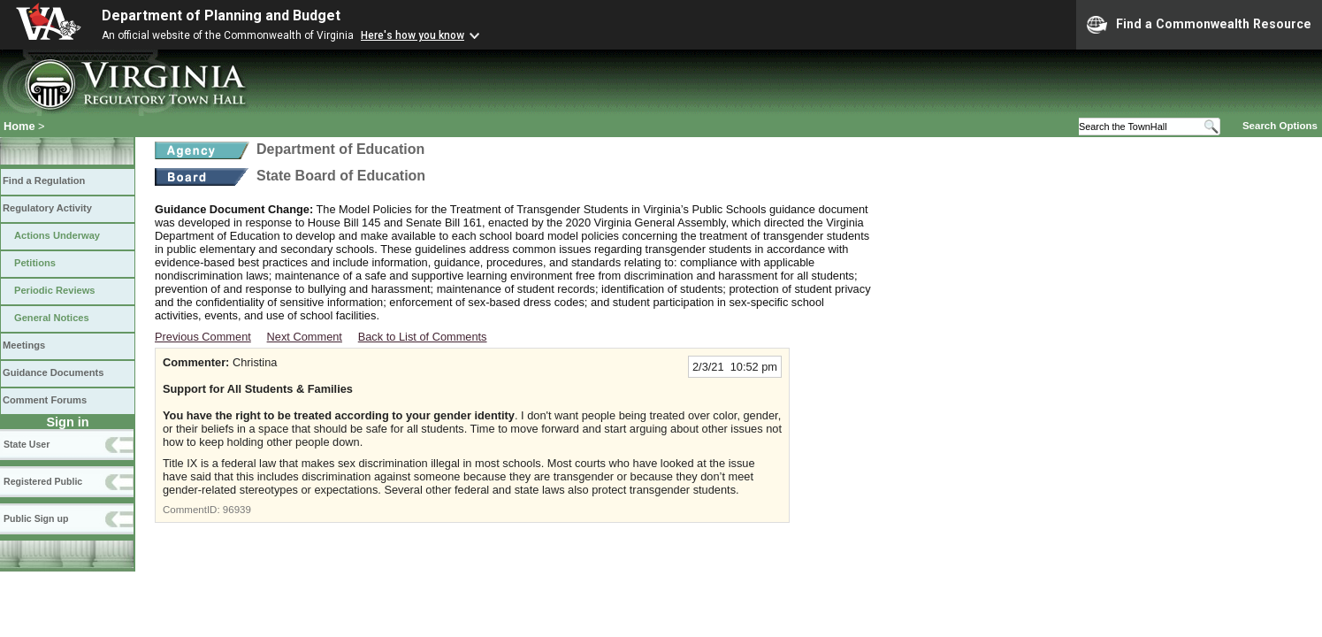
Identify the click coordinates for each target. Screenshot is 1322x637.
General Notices (51, 317)
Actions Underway (57, 235)
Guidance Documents (53, 372)
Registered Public (43, 481)
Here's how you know (412, 35)
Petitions (35, 262)
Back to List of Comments (422, 336)
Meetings (24, 345)
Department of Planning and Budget (221, 15)
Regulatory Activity (47, 208)
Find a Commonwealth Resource (1199, 25)
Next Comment (304, 336)
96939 (237, 509)
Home (19, 126)
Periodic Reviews (55, 290)
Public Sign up (36, 518)
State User (27, 444)
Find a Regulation (44, 180)
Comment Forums (45, 400)
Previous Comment (203, 336)
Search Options (1280, 125)
